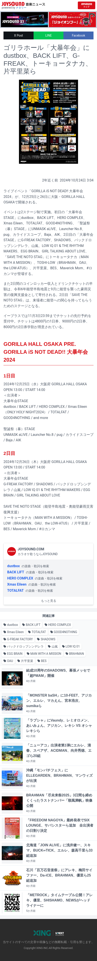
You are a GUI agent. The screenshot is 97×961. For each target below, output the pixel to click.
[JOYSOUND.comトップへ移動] (86, 5)
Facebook (78, 35)
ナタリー (21, 7)
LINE (48, 35)
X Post (18, 35)
